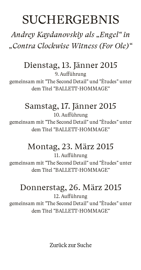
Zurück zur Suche (71, 245)
